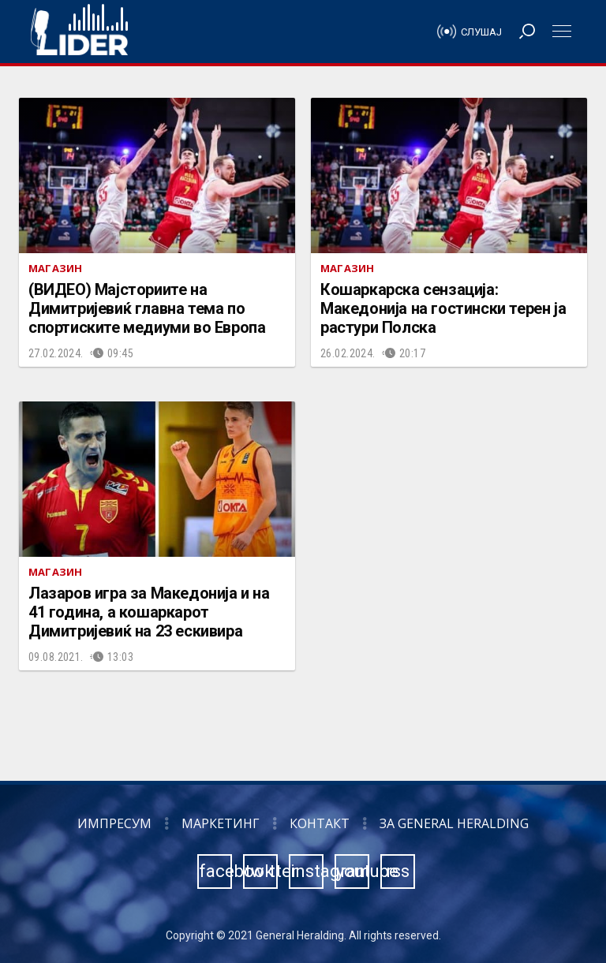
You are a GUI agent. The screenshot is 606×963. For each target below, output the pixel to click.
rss (398, 871)
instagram (307, 871)
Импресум (114, 823)
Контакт (320, 823)
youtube (352, 871)
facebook (215, 871)
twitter (261, 871)
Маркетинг (220, 823)
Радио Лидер (79, 31)
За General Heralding (454, 823)
